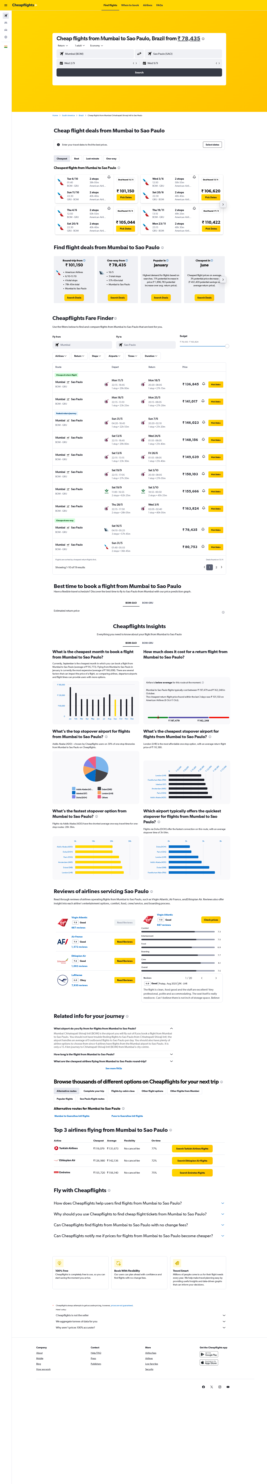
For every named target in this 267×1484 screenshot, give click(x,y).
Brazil (81, 115)
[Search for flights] (5, 15)
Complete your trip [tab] (94, 1091)
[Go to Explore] (5, 37)
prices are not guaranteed (122, 1305)
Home (55, 115)
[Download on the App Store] (209, 1362)
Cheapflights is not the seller (141, 1315)
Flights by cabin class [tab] (123, 1091)
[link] (74, 297)
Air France (77, 936)
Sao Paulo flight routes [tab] (92, 1098)
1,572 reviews (80, 946)
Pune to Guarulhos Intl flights (127, 1116)
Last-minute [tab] (92, 158)
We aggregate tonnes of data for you (141, 1321)
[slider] (227, 346)
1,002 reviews (80, 966)
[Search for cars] (5, 30)
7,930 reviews (80, 985)
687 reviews (78, 927)
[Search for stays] (5, 22)
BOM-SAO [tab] (131, 602)
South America (68, 115)
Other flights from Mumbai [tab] (184, 1091)
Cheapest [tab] (62, 158)
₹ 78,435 (189, 38)
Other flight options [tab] (152, 1091)
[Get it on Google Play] (209, 1354)
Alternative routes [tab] (67, 1091)
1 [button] (209, 567)
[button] (6, 5)
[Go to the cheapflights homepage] (24, 5)
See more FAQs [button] (114, 1068)
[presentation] (203, 38)
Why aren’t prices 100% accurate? (141, 1328)
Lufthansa (77, 975)
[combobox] (63, 45)
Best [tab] (76, 158)
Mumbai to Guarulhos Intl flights (72, 1116)
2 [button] (216, 567)
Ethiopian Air (79, 955)
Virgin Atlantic (80, 917)
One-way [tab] (111, 158)
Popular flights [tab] (65, 1098)
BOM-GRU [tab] (147, 602)
